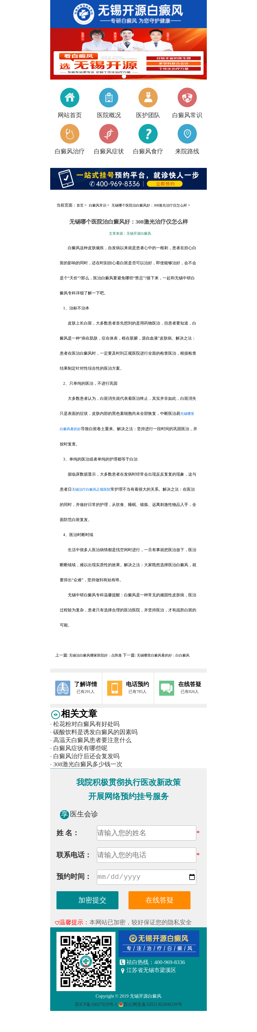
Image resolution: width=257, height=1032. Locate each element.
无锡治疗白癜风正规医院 (91, 489)
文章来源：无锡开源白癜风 (130, 233)
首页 (80, 205)
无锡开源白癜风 (145, 997)
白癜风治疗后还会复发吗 (84, 756)
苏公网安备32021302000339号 (152, 1005)
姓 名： (67, 833)
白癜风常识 (98, 205)
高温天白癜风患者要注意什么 (91, 740)
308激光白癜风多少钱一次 (86, 764)
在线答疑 (160, 901)
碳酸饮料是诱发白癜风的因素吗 (94, 732)
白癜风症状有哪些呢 (78, 748)
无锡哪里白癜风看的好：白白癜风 (162, 655)
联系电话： (74, 855)
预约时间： (74, 877)
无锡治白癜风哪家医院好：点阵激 (95, 655)
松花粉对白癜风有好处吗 (84, 724)
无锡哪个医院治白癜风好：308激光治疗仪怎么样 (149, 205)
